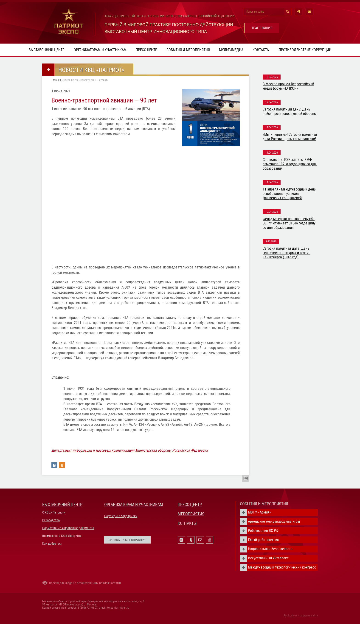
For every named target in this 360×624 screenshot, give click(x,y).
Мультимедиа (231, 50)
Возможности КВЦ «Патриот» (62, 536)
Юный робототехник (263, 540)
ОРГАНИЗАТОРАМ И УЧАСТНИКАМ (133, 504)
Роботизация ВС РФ (263, 530)
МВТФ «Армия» (259, 512)
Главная (56, 80)
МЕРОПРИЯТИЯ (191, 513)
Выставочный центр (47, 50)
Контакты (261, 50)
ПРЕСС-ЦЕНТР (190, 504)
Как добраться (52, 543)
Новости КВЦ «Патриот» (94, 80)
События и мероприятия (188, 50)
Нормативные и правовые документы (68, 528)
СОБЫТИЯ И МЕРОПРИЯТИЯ (264, 503)
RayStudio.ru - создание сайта (301, 615)
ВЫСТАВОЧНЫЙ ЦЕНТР (62, 504)
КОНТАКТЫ (187, 523)
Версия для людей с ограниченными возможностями (85, 583)
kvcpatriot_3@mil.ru (118, 607)
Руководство (51, 520)
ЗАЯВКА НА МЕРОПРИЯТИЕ (127, 540)
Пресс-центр (146, 50)
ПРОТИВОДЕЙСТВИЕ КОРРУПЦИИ (305, 50)
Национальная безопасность (270, 549)
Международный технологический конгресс (282, 567)
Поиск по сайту (255, 11)
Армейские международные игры (274, 521)
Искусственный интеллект (268, 558)
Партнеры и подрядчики (120, 516)
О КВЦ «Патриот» (53, 512)
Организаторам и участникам (100, 50)
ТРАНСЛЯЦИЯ (262, 28)
